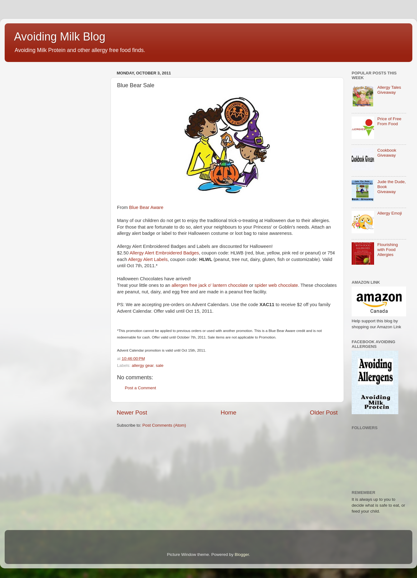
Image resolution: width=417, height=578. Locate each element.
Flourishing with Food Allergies (387, 249)
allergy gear (142, 365)
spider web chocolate (276, 285)
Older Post (324, 412)
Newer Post (132, 412)
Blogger (242, 554)
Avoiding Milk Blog (59, 36)
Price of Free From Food (389, 121)
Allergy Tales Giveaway (389, 90)
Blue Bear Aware (146, 207)
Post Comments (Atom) (164, 425)
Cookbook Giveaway (386, 153)
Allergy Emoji (389, 213)
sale (160, 365)
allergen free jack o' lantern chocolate (209, 285)
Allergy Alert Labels (148, 259)
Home (228, 412)
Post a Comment (140, 388)
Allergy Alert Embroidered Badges (164, 252)
